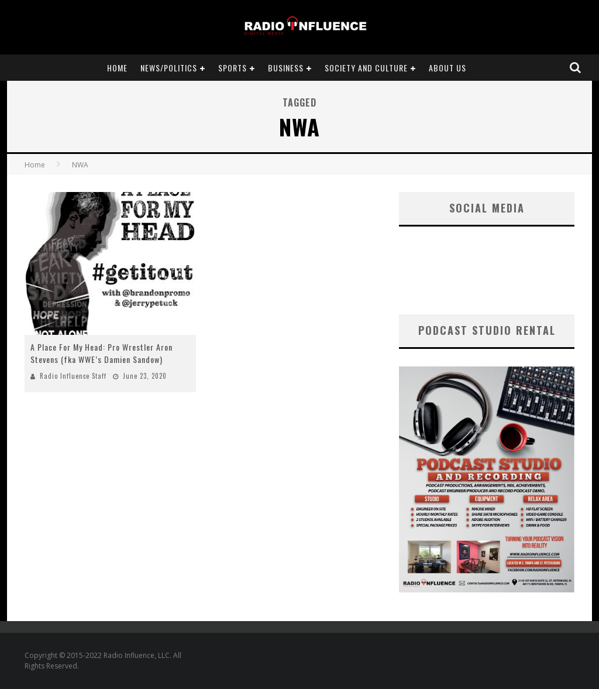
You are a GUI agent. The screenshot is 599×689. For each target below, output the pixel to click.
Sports (232, 67)
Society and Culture (366, 67)
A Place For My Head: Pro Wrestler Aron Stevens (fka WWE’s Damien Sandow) (101, 353)
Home (117, 67)
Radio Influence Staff (73, 376)
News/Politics (168, 67)
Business (286, 67)
